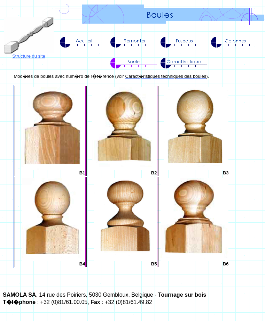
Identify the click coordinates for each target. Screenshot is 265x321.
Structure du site (28, 56)
